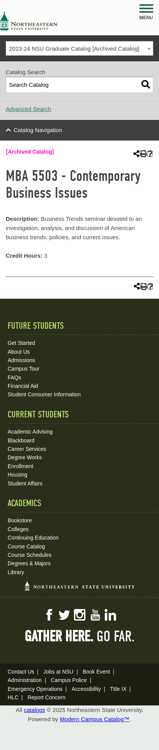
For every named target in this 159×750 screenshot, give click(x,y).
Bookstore (20, 520)
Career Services (27, 449)
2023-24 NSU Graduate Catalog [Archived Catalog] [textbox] (74, 48)
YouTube (95, 615)
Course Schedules (29, 555)
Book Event (96, 672)
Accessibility (86, 689)
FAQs (14, 377)
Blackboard (21, 440)
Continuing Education (33, 538)
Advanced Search (28, 109)
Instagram (79, 615)
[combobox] (79, 48)
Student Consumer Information (44, 394)
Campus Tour (23, 369)
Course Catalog (26, 546)
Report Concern (47, 697)
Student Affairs (25, 483)
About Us (19, 352)
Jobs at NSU (58, 672)
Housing (17, 475)
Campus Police (69, 680)
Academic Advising (30, 432)
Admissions (21, 360)
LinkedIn (110, 615)
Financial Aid (23, 386)
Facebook (49, 615)
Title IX (118, 689)
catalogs (34, 710)
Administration (25, 680)
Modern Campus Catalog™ (94, 719)
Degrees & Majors (29, 563)
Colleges (18, 529)
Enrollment (20, 466)
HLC (13, 697)
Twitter (64, 615)
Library (16, 572)
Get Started (21, 343)
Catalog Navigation (38, 130)
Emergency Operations (35, 689)
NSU (28, 20)
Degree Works (25, 457)
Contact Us (21, 672)
